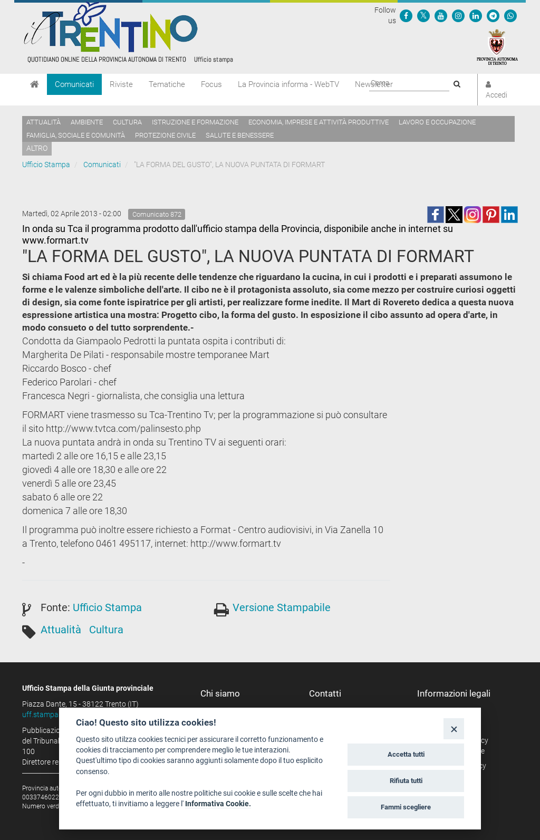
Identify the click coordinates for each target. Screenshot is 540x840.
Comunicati (74, 84)
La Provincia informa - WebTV (288, 84)
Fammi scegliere (406, 807)
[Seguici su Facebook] (406, 15)
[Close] (453, 728)
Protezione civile (165, 135)
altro (36, 148)
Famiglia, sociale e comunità (75, 135)
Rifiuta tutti (406, 781)
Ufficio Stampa (46, 164)
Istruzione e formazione (195, 122)
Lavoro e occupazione (437, 122)
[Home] (34, 84)
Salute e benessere (240, 135)
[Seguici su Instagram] (458, 15)
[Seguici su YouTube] (440, 15)
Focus (211, 84)
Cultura (127, 122)
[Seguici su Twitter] (423, 15)
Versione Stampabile (282, 607)
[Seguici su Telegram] (493, 15)
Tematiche (167, 84)
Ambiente (87, 122)
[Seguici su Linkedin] (475, 15)
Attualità (43, 122)
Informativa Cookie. (218, 803)
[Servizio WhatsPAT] (510, 15)
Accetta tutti (406, 754)
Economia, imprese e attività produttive (318, 122)
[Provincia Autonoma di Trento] (497, 46)
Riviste (121, 84)
